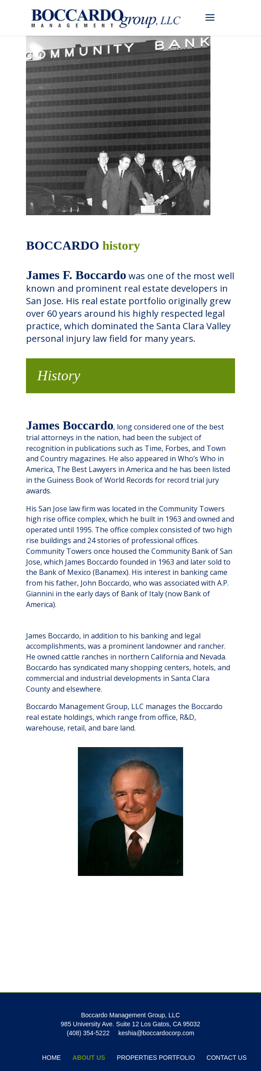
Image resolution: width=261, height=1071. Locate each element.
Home (51, 1057)
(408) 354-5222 (88, 1033)
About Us (89, 1057)
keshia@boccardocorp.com (156, 1033)
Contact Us (226, 1057)
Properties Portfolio (156, 1057)
